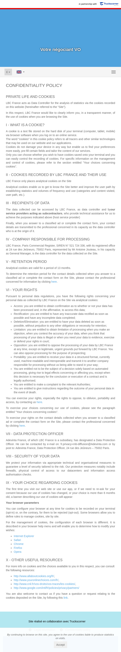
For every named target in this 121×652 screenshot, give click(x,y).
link (65, 597)
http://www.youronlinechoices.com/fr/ (36, 580)
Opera (17, 551)
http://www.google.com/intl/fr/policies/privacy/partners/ (46, 587)
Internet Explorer (24, 536)
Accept (60, 644)
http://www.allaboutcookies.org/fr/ (34, 576)
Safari (17, 540)
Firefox (18, 547)
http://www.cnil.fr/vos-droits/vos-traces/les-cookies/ (44, 584)
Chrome (19, 543)
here (54, 281)
